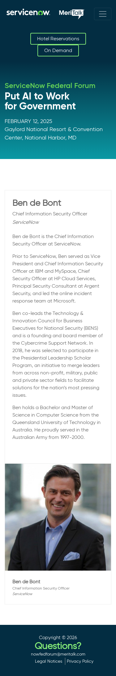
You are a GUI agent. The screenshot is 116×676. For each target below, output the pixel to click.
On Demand (58, 50)
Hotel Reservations (58, 39)
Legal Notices (48, 661)
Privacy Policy (80, 661)
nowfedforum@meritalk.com (58, 654)
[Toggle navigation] (102, 14)
